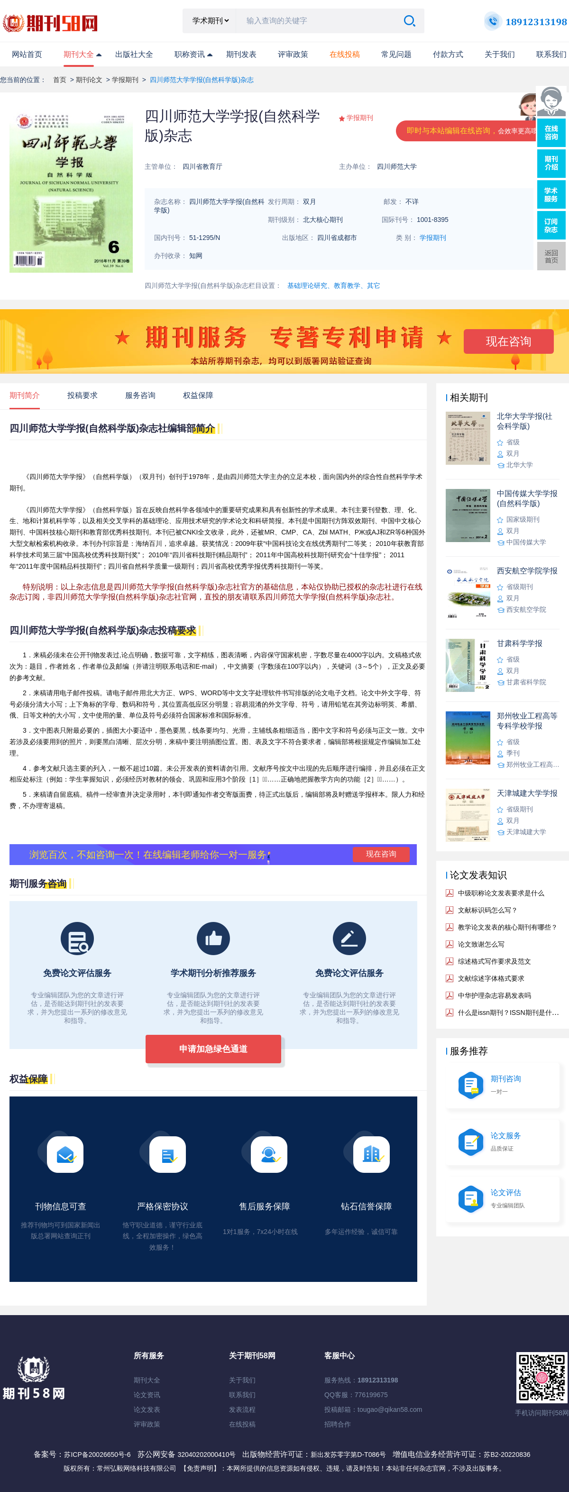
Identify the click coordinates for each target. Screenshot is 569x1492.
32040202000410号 (207, 1454)
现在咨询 (509, 341)
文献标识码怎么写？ (488, 910)
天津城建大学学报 (527, 793)
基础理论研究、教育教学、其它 (333, 285)
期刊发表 (241, 54)
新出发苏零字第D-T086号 (348, 1454)
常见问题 (396, 54)
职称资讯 (189, 54)
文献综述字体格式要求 (491, 978)
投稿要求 (82, 395)
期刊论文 (89, 79)
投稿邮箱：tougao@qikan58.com (373, 1409)
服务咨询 (140, 395)
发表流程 (242, 1409)
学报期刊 (125, 79)
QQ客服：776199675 (356, 1394)
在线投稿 (242, 1424)
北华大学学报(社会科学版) (524, 421)
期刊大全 (79, 54)
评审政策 (293, 54)
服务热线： (361, 1380)
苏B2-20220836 (507, 1454)
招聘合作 (337, 1424)
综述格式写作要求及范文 (494, 961)
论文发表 (147, 1409)
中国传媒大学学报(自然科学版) (527, 498)
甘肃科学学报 (519, 643)
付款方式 (448, 54)
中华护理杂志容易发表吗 (494, 995)
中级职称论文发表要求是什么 (501, 893)
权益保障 (198, 395)
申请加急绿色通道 (213, 1049)
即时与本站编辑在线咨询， (475, 131)
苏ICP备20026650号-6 (97, 1454)
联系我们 (551, 54)
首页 (59, 79)
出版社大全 (134, 54)
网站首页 (27, 54)
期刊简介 (24, 395)
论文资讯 (147, 1394)
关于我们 (500, 54)
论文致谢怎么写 (481, 944)
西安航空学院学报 (527, 571)
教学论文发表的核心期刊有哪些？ (508, 927)
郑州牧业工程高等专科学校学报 (527, 721)
